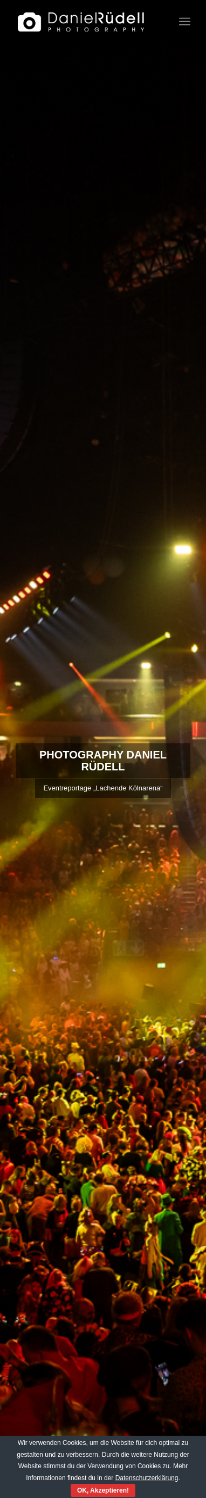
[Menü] (184, 22)
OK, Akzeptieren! (103, 1490)
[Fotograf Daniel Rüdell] (86, 21)
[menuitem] (184, 22)
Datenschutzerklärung (146, 1478)
